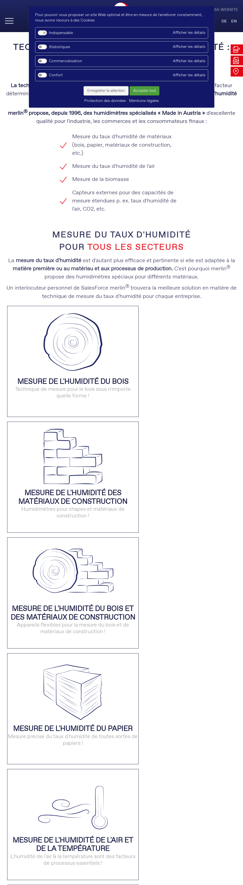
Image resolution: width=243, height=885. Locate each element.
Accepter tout (144, 90)
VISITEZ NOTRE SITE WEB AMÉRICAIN (121, 772)
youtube (113, 852)
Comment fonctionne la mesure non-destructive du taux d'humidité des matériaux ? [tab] (112, 699)
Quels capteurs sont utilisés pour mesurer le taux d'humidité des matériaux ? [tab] (102, 717)
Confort (56, 75)
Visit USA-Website (219, 9)
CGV (127, 869)
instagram (160, 852)
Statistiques (59, 47)
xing (98, 852)
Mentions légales (152, 869)
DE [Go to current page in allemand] (224, 21)
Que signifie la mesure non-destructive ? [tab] (57, 681)
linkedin (82, 852)
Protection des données (94, 869)
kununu (129, 852)
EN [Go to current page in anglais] (234, 21)
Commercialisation (65, 61)
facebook (145, 852)
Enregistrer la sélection (106, 90)
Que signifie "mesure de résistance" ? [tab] (53, 736)
